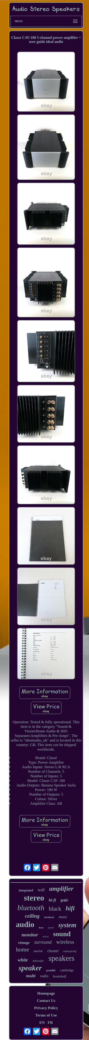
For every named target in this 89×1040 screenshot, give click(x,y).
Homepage (46, 993)
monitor (29, 935)
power (51, 927)
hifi (70, 908)
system (67, 925)
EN (42, 1022)
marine (38, 951)
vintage (24, 942)
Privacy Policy (46, 1008)
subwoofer (38, 960)
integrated (26, 890)
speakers (61, 958)
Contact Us (46, 1000)
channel (53, 951)
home (22, 949)
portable (51, 970)
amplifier (61, 888)
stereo (34, 897)
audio (25, 924)
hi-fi (52, 900)
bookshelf (59, 976)
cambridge (66, 970)
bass (41, 927)
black (55, 909)
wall (41, 890)
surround (43, 942)
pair (64, 900)
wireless (65, 942)
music (63, 917)
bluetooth (31, 908)
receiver (49, 917)
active (46, 936)
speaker (30, 968)
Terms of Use (46, 1015)
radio (44, 976)
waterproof (69, 951)
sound (62, 934)
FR (50, 1022)
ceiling (32, 916)
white (23, 959)
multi (30, 975)
